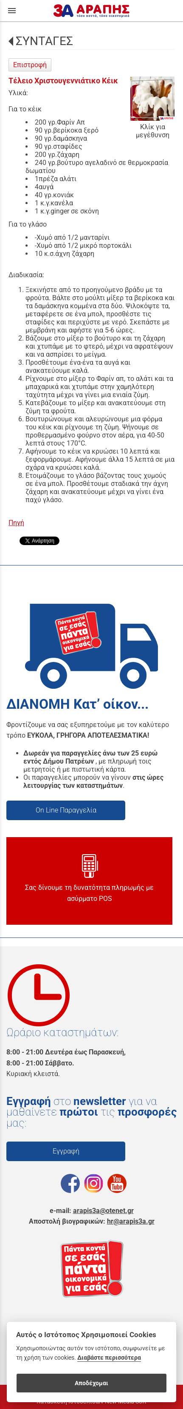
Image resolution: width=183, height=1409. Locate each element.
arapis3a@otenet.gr (103, 1211)
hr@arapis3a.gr (131, 1221)
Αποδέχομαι (91, 1383)
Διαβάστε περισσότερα (109, 1357)
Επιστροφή (30, 65)
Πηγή (16, 523)
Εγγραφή (66, 1151)
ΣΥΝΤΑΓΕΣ (44, 41)
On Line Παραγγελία (66, 810)
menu (12, 11)
